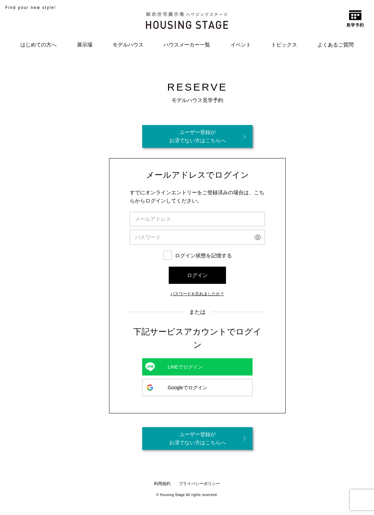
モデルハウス (128, 45)
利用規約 (162, 483)
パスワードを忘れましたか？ (197, 293)
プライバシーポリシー (199, 483)
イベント (240, 45)
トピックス (284, 45)
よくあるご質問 (335, 45)
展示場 (84, 45)
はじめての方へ (38, 45)
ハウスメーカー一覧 (187, 45)
